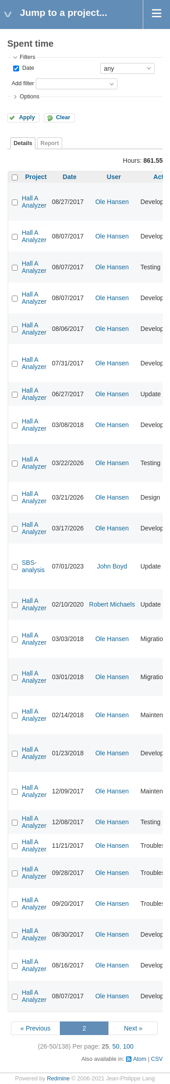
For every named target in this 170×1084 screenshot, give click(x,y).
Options (29, 96)
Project (36, 176)
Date (27, 68)
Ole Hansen (112, 201)
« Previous (35, 1028)
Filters (27, 57)
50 (116, 1046)
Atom (139, 1059)
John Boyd (112, 566)
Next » (133, 1028)
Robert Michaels (112, 604)
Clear (63, 117)
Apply (27, 117)
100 (128, 1046)
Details (23, 143)
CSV (157, 1059)
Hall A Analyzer (34, 201)
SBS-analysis (33, 566)
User (114, 176)
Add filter (22, 83)
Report (49, 143)
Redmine (58, 1078)
